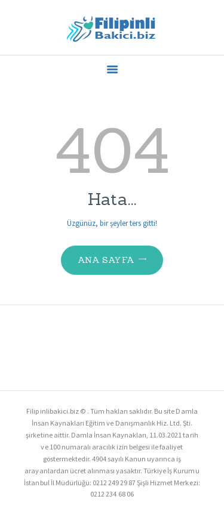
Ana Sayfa (106, 260)
